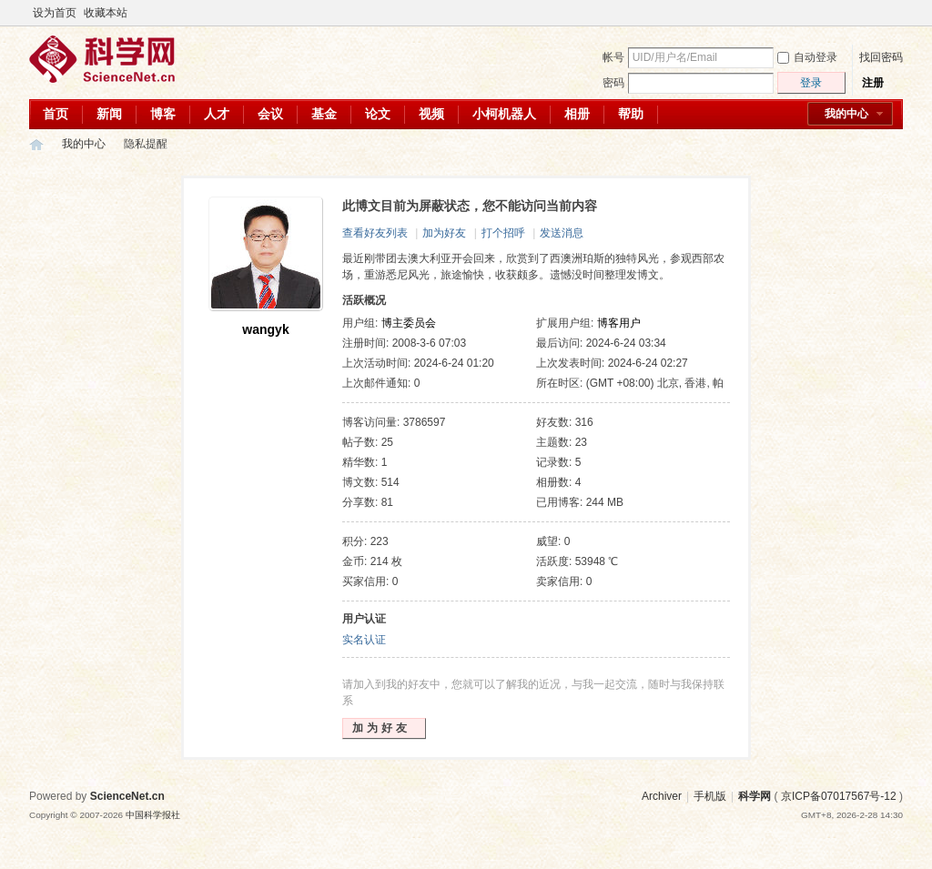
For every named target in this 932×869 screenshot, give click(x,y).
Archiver (662, 796)
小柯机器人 (504, 113)
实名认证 (364, 639)
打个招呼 (503, 233)
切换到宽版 (892, 13)
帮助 (630, 113)
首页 (55, 113)
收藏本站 (105, 12)
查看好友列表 (375, 233)
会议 (270, 113)
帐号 (613, 57)
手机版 (710, 796)
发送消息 (561, 233)
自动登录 (807, 57)
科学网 (36, 144)
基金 (324, 113)
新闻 (109, 113)
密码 (613, 82)
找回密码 (881, 57)
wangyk (265, 329)
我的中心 (846, 113)
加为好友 (444, 233)
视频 (431, 113)
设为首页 (54, 12)
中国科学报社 (153, 815)
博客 (163, 113)
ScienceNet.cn (127, 796)
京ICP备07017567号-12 (839, 796)
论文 (377, 113)
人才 (216, 113)
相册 (577, 113)
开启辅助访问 (877, 13)
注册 (873, 82)
